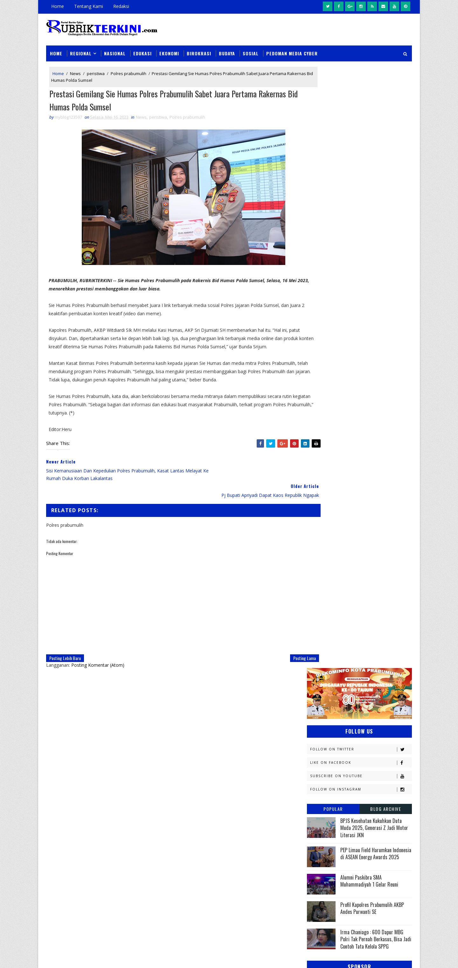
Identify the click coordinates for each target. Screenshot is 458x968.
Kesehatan (321, 614)
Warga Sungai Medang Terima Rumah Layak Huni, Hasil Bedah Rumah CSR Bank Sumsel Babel (271, 838)
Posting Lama (278, 648)
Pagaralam (321, 670)
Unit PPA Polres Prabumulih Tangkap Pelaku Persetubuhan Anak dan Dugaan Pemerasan (270, 910)
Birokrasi (199, 48)
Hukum (317, 558)
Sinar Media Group (134, 956)
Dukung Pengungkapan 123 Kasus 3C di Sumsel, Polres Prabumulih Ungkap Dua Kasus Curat (273, 874)
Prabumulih (358, 692)
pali (378, 725)
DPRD (386, 514)
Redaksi (121, 6)
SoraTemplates (78, 956)
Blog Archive (385, 203)
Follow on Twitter (361, 143)
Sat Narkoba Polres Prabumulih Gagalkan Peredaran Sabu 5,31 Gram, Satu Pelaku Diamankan (270, 801)
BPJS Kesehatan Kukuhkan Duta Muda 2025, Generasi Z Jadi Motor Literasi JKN (374, 222)
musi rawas (371, 714)
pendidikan (321, 737)
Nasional (115, 48)
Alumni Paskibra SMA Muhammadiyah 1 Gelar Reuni (369, 275)
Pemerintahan (365, 681)
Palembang (361, 670)
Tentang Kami (88, 6)
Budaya (227, 48)
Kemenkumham (372, 592)
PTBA (355, 659)
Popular (333, 203)
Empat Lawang (325, 547)
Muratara (364, 625)
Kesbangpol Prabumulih (335, 603)
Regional (81, 48)
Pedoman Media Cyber (292, 48)
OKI (347, 647)
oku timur (346, 725)
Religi (316, 703)
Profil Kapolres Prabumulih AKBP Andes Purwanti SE (372, 302)
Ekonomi (169, 48)
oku (314, 725)
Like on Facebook (361, 157)
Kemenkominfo (325, 592)
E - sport (319, 536)
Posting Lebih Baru (65, 648)
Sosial (251, 48)
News (75, 69)
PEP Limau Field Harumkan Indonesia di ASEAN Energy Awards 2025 (375, 247)
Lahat (359, 614)
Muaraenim (322, 625)
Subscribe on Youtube (361, 170)
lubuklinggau (324, 714)
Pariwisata (321, 681)
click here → (75, 870)
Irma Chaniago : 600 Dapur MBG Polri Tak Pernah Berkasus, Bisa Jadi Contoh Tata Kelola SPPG (375, 334)
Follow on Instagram (361, 183)
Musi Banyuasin (326, 636)
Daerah (317, 525)
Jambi (351, 558)
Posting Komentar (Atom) (97, 655)
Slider (154, 800)
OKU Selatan (380, 647)
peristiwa (96, 69)
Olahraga (320, 659)
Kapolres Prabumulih (332, 570)
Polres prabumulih (128, 69)
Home (57, 6)
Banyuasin (321, 514)
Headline (366, 547)
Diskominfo (358, 525)
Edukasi (142, 48)
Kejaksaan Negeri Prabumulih (340, 581)
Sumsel (383, 703)
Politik (317, 692)
